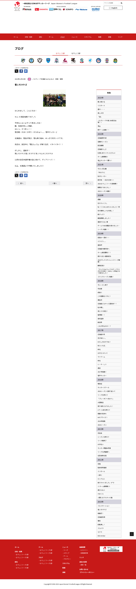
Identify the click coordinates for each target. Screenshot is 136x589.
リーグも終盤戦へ (103, 452)
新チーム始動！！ (103, 130)
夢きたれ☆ (101, 490)
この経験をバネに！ (104, 296)
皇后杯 (100, 245)
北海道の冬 (101, 334)
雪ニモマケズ (102, 510)
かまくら (101, 494)
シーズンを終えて (103, 437)
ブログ (62, 37)
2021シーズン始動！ (104, 191)
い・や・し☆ (102, 364)
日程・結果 (28, 37)
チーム (51, 37)
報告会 (100, 384)
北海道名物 (101, 517)
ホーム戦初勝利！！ (104, 252)
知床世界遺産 (102, 468)
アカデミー (67, 559)
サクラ (100, 532)
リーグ (66, 550)
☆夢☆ (100, 475)
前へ (21, 183)
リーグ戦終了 (102, 441)
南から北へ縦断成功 (104, 256)
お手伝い (101, 444)
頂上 (99, 126)
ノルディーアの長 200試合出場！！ (107, 121)
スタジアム (87, 37)
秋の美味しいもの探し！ (106, 211)
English (114, 8)
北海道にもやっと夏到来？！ (107, 304)
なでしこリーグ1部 (22, 554)
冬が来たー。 (102, 338)
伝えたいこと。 (103, 203)
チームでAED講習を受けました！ (109, 226)
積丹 (99, 521)
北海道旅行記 (102, 138)
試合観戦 (101, 145)
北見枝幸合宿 (102, 456)
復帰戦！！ (101, 315)
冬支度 (100, 289)
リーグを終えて (103, 395)
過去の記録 (83, 562)
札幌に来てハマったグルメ (106, 153)
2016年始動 (101, 421)
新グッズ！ (101, 214)
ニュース (74, 37)
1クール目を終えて (104, 410)
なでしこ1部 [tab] (60, 53)
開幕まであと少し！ (104, 187)
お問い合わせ (83, 569)
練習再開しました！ (104, 218)
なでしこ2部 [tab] (75, 53)
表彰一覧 (83, 565)
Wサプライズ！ (103, 417)
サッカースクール (103, 387)
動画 (99, 37)
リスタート (101, 105)
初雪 (99, 464)
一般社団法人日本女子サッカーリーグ (50, 3)
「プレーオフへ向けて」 (106, 399)
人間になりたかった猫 (105, 498)
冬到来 (100, 433)
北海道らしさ (102, 149)
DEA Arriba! (101, 536)
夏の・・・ (101, 109)
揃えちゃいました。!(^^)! (106, 483)
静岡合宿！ (101, 265)
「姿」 (100, 117)
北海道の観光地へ (103, 249)
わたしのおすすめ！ (104, 342)
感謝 (99, 199)
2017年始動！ (102, 372)
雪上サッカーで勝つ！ (105, 160)
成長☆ (100, 292)
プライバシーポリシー (87, 572)
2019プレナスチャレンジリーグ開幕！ (109, 261)
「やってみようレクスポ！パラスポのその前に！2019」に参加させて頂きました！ (109, 271)
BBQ (99, 349)
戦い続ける (101, 102)
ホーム (16, 37)
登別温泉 (101, 319)
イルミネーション (103, 506)
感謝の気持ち (102, 414)
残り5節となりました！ (105, 406)
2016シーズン (102, 425)
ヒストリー (84, 550)
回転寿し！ (101, 524)
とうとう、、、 (102, 241)
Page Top (132, 534)
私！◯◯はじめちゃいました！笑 (109, 207)
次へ (87, 183)
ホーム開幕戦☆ (103, 157)
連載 (109, 37)
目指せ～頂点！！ (103, 237)
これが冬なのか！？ (104, 326)
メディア (66, 553)
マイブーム (101, 357)
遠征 (99, 368)
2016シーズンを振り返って (106, 391)
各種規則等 (84, 553)
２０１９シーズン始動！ (106, 277)
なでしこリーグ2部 (22, 557)
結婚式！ (101, 513)
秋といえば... (102, 346)
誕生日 (100, 300)
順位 (40, 37)
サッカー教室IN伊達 (104, 448)
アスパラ (101, 528)
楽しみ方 (101, 113)
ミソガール (101, 471)
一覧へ (54, 183)
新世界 (100, 322)
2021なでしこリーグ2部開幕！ (108, 184)
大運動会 (101, 402)
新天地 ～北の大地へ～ (106, 180)
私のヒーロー (102, 176)
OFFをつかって (103, 353)
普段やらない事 (103, 222)
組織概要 (82, 547)
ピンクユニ (101, 479)
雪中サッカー (102, 375)
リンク (120, 37)
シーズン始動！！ (103, 229)
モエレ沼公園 (102, 169)
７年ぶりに (101, 172)
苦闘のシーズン (103, 142)
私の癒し (101, 307)
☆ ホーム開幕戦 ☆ (104, 486)
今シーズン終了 (103, 285)
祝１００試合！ (103, 311)
